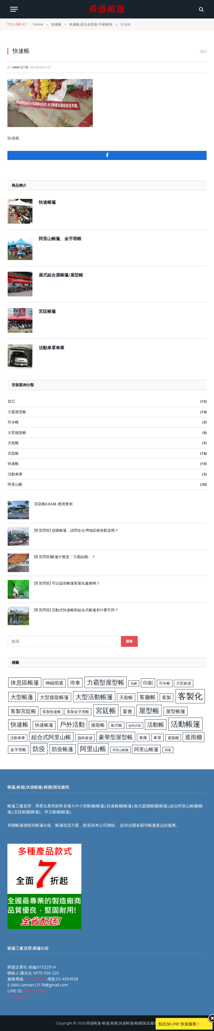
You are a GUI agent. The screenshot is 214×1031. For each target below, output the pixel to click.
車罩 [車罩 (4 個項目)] (157, 737)
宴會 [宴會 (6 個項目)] (127, 711)
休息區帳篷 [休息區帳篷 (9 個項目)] (25, 682)
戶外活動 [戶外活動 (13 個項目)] (72, 724)
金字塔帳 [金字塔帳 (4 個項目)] (18, 749)
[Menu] (14, 9)
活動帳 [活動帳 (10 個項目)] (155, 724)
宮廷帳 (13, 453)
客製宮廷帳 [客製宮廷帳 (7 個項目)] (23, 711)
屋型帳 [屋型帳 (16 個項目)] (149, 710)
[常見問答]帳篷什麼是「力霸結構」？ (64, 556)
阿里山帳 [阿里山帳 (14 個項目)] (93, 748)
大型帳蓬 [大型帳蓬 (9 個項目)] (22, 697)
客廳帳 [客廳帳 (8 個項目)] (147, 697)
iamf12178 (20, 67)
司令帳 (13, 422)
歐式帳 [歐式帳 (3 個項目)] (116, 725)
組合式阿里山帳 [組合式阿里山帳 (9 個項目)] (51, 737)
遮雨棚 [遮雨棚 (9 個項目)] (193, 737)
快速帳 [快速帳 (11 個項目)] (19, 724)
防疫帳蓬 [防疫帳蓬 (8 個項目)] (62, 749)
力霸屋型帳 (17, 411)
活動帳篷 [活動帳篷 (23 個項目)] (185, 724)
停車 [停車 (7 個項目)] (75, 682)
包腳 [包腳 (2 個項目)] (134, 683)
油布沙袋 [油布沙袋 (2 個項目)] (134, 725)
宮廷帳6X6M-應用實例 (53, 503)
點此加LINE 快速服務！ (179, 1023)
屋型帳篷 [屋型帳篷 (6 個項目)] (175, 711)
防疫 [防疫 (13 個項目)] (39, 748)
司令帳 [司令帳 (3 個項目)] (164, 683)
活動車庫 (15, 474)
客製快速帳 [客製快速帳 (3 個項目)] (51, 711)
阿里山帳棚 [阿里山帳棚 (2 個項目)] (120, 750)
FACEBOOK (18, 996)
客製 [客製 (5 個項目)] (166, 697)
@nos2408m (34, 990)
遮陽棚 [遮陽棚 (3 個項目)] (173, 737)
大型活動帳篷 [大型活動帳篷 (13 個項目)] (94, 696)
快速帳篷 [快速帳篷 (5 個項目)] (44, 725)
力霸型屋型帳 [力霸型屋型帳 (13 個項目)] (105, 682)
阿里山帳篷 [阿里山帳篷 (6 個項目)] (146, 749)
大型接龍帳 (17, 432)
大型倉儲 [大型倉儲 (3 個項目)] (183, 683)
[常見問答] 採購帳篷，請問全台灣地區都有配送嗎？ (76, 530)
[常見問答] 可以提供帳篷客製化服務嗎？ (67, 583)
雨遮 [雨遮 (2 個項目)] (168, 750)
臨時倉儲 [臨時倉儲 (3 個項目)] (85, 737)
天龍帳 (13, 442)
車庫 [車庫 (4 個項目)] (143, 737)
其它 (11, 401)
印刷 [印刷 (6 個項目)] (148, 682)
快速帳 (13, 463)
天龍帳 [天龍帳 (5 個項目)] (126, 697)
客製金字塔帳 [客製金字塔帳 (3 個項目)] (78, 711)
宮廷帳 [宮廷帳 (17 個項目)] (106, 710)
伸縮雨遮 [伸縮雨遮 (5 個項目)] (54, 683)
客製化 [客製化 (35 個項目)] (190, 696)
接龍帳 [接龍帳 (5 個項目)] (98, 725)
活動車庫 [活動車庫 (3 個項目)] (17, 737)
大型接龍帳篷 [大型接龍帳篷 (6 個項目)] (54, 697)
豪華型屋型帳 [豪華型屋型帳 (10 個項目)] (116, 737)
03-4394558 (35, 979)
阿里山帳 (15, 484)
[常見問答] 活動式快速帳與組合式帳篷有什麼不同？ (76, 609)
